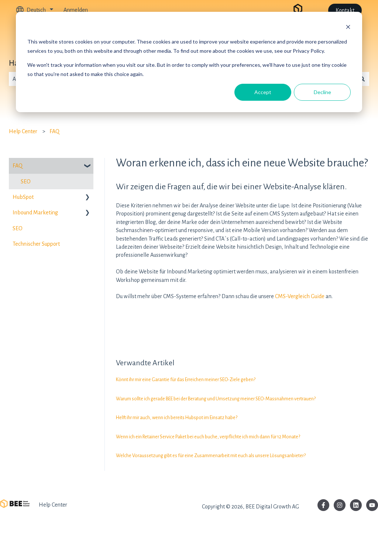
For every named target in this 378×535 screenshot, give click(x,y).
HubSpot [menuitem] (23, 197)
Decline (322, 92)
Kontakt (345, 10)
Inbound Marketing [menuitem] (35, 212)
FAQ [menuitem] (18, 166)
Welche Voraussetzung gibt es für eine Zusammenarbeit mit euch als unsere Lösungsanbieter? (211, 455)
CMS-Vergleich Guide (299, 296)
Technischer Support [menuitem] (36, 244)
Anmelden (75, 10)
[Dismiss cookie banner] (348, 27)
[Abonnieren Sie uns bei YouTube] (372, 505)
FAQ (54, 131)
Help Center (23, 131)
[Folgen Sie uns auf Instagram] (340, 505)
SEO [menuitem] (26, 181)
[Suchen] (362, 79)
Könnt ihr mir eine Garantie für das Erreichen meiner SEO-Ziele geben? (185, 379)
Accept (262, 92)
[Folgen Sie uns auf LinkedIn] (356, 505)
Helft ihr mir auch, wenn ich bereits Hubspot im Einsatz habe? (176, 417)
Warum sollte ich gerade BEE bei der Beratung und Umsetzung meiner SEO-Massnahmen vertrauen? (216, 398)
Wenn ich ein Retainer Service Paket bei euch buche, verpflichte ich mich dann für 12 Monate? (208, 436)
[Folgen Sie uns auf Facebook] (323, 505)
